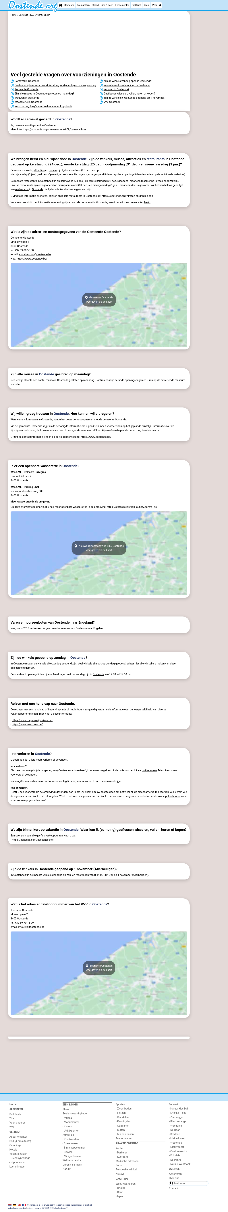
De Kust (173, 1104)
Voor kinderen (17, 1122)
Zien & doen (107, 5)
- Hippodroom (17, 1162)
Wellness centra (72, 1160)
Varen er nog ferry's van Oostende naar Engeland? (43, 106)
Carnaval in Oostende (27, 81)
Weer (154, 5)
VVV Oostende (112, 102)
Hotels (13, 1149)
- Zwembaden (124, 1108)
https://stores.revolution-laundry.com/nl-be (132, 507)
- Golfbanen (122, 1125)
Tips (11, 1118)
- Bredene (174, 1134)
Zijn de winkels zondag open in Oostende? (128, 81)
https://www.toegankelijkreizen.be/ (32, 720)
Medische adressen (127, 1161)
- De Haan (174, 1130)
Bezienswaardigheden (75, 1113)
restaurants (156, 159)
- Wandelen (122, 1117)
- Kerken (67, 1126)
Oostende (69, 5)
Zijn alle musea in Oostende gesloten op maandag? (44, 93)
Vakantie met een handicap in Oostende (127, 85)
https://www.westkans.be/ (27, 724)
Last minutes (16, 1166)
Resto (147, 202)
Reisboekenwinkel (126, 1169)
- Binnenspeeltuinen (74, 1147)
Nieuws (120, 1174)
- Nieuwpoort (176, 1147)
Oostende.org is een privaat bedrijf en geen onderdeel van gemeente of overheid (59, 1205)
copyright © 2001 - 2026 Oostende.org (50, 1208)
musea (53, 170)
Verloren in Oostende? (116, 89)
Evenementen (122, 5)
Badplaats (15, 1114)
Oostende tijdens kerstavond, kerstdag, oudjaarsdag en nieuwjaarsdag (55, 85)
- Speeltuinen (70, 1143)
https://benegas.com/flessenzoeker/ (33, 839)
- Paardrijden (123, 1121)
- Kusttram (122, 1156)
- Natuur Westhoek (179, 1164)
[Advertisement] (205, 95)
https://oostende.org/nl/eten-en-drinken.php (127, 196)
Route (119, 1148)
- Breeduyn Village (19, 1158)
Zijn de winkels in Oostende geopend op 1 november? (134, 97)
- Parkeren (121, 1152)
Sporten (120, 1104)
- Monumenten (71, 1122)
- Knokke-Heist (177, 1112)
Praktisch (136, 5)
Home (12, 1104)
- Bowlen (68, 1152)
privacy (30, 1208)
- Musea (67, 1118)
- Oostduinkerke (178, 1151)
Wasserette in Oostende (28, 102)
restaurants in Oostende (38, 181)
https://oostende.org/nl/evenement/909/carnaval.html (54, 129)
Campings (15, 1145)
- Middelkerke (176, 1138)
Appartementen (18, 1136)
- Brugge (120, 1188)
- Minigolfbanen (72, 1156)
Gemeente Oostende (26, 89)
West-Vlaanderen (126, 1183)
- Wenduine (175, 1125)
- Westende (175, 1142)
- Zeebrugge (176, 1117)
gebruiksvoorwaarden (17, 1208)
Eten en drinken (125, 1134)
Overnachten (83, 5)
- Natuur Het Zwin (179, 1108)
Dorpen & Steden (72, 1164)
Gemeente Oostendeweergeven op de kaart (99, 299)
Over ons (174, 1178)
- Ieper (119, 1196)
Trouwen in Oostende (27, 97)
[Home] (60, 5)
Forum (119, 1165)
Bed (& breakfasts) (20, 1141)
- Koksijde (174, 1155)
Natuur (67, 1169)
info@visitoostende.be (31, 927)
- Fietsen (121, 1112)
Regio (146, 5)
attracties (39, 170)
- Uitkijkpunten (71, 1130)
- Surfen (120, 1130)
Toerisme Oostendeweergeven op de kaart (99, 968)
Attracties (68, 1134)
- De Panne (175, 1159)
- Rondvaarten (71, 1139)
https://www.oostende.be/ (32, 258)
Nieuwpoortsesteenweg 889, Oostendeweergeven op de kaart (99, 548)
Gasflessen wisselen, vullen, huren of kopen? (129, 93)
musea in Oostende (57, 380)
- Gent (119, 1192)
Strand (95, 5)
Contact (173, 1188)
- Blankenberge (177, 1121)
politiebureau (149, 770)
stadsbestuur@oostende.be (35, 254)
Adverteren (175, 1174)
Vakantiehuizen (18, 1153)
